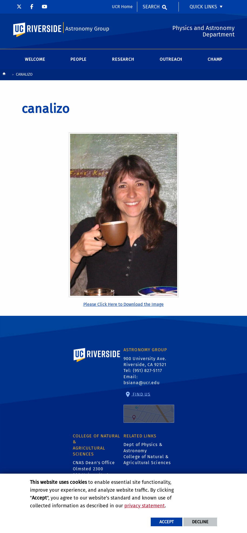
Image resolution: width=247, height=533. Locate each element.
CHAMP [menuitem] (215, 59)
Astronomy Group (87, 28)
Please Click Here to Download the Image (123, 304)
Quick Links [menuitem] (203, 7)
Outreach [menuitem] (171, 59)
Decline (200, 521)
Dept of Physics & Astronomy (143, 447)
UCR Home (122, 6)
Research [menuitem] (123, 59)
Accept (166, 521)
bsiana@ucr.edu (142, 382)
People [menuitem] (78, 59)
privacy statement (144, 506)
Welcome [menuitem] (35, 59)
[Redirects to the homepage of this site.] (4, 75)
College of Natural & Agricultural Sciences (147, 459)
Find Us (149, 407)
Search (151, 7)
